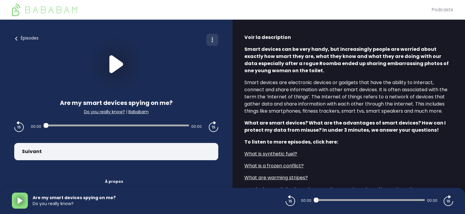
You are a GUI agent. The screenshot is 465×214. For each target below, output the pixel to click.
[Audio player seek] (116, 125)
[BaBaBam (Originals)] (221, 10)
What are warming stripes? (276, 177)
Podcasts (442, 9)
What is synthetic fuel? (270, 153)
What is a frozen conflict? (274, 165)
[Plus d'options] (212, 40)
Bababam (138, 112)
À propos (114, 181)
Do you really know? (104, 112)
